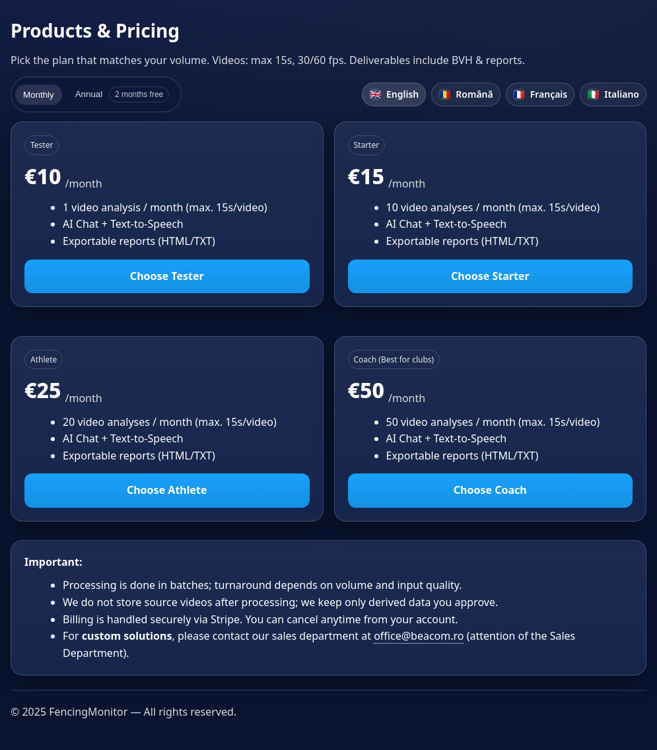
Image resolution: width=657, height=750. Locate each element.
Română (465, 94)
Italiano (613, 94)
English (394, 94)
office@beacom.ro (419, 636)
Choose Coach (490, 490)
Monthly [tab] (38, 95)
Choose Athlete (167, 490)
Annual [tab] (122, 94)
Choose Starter (490, 276)
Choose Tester (167, 276)
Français (540, 94)
